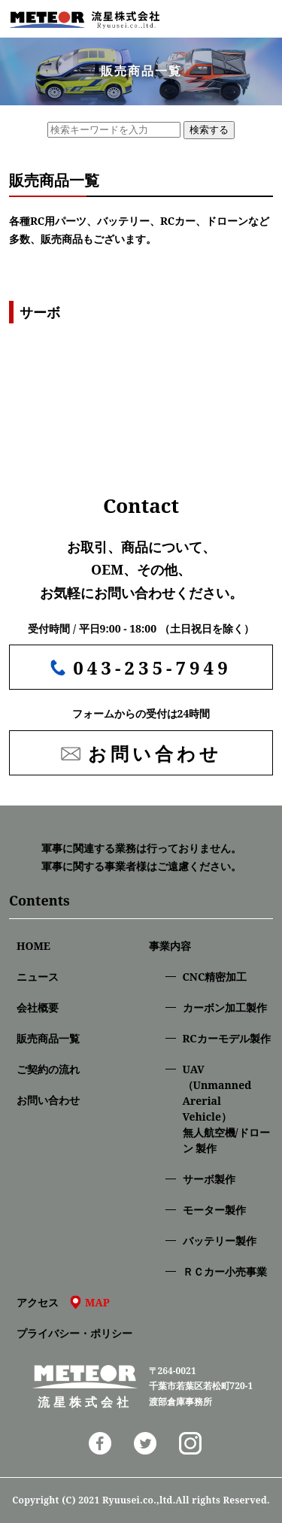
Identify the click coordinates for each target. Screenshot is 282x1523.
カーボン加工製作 (225, 1007)
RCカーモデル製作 (227, 1038)
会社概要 (38, 1007)
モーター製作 (214, 1210)
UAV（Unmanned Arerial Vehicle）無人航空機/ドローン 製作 (226, 1108)
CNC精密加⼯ (215, 976)
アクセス (63, 1302)
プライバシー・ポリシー (74, 1333)
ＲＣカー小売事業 (225, 1271)
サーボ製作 (209, 1179)
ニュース (38, 976)
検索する (209, 129)
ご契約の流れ (48, 1069)
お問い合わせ (48, 1100)
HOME (33, 946)
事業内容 (170, 946)
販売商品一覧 (48, 1038)
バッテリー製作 (219, 1240)
